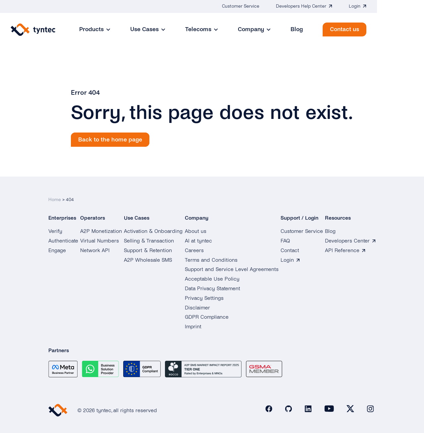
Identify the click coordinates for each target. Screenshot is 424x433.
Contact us (391, 29)
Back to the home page (110, 139)
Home (54, 197)
